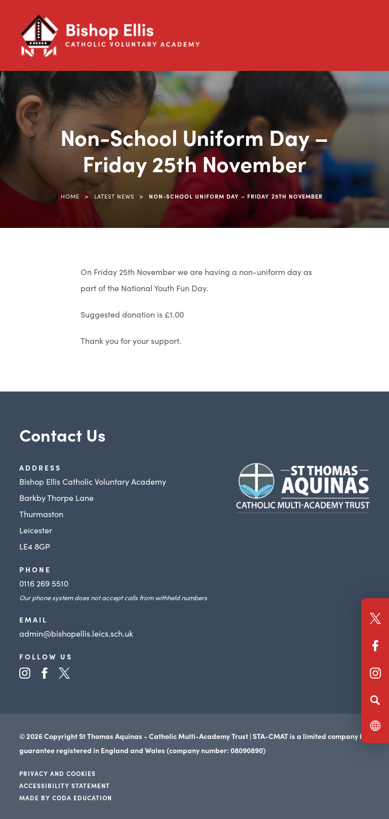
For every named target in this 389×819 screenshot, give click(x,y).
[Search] (375, 700)
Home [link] (70, 196)
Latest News (114, 196)
